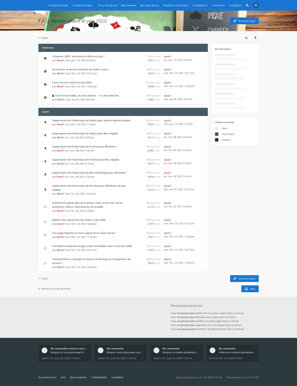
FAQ (63, 377)
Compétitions (200, 5)
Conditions (117, 377)
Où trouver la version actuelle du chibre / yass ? (80, 69)
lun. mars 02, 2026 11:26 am (177, 358)
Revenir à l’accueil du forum (54, 288)
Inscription (235, 5)
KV (211, 358)
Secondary (228, 134)
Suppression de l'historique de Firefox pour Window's (84, 146)
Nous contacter (78, 377)
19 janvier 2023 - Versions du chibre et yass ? (78, 56)
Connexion (218, 5)
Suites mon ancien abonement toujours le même (237, 352)
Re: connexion (115, 348)
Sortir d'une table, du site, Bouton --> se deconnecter (87, 95)
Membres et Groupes (175, 5)
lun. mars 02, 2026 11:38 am (65, 358)
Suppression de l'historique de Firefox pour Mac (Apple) (85, 159)
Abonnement (128, 5)
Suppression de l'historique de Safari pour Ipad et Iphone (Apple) (91, 120)
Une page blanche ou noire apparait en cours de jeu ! (84, 233)
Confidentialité (99, 377)
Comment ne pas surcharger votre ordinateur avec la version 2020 (91, 246)
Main (224, 128)
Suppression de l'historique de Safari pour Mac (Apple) (85, 133)
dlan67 (60, 60)
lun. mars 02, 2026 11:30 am (121, 358)
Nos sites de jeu (150, 5)
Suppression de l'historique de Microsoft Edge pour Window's (89, 172)
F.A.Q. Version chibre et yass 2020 (72, 21)
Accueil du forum (47, 377)
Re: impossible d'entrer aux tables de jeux (69, 348)
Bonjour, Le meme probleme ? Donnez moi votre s (181, 352)
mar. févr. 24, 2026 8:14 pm (228, 358)
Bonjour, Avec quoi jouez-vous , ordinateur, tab (125, 352)
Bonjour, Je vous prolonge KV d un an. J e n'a (69, 352)
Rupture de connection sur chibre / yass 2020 (78, 220)
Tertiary (226, 139)
